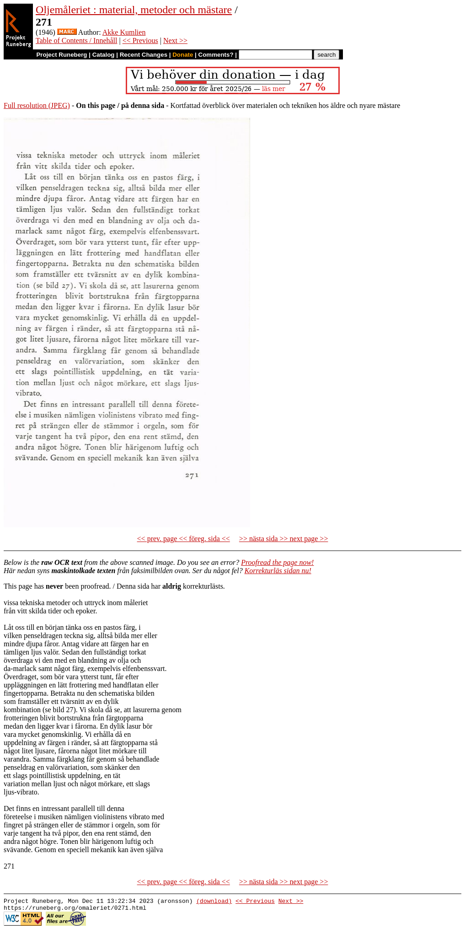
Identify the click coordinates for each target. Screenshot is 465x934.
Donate (182, 54)
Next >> (175, 40)
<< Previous (140, 40)
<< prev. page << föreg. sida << (183, 538)
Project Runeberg (61, 54)
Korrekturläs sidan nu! (278, 570)
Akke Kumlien (124, 32)
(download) (214, 902)
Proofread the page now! (277, 562)
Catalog (103, 54)
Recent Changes (143, 54)
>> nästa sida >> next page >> (283, 538)
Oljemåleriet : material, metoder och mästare (134, 10)
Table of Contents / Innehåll (76, 40)
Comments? (216, 54)
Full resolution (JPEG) (37, 105)
